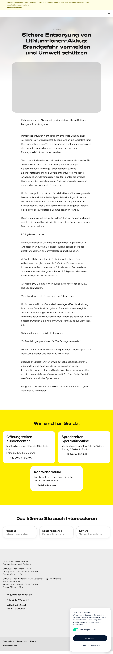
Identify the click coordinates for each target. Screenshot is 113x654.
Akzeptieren (90, 638)
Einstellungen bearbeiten (90, 645)
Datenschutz (8, 641)
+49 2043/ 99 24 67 (11, 581)
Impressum (22, 641)
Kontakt (33, 641)
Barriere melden (10, 645)
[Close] (109, 5)
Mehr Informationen (14, 7)
